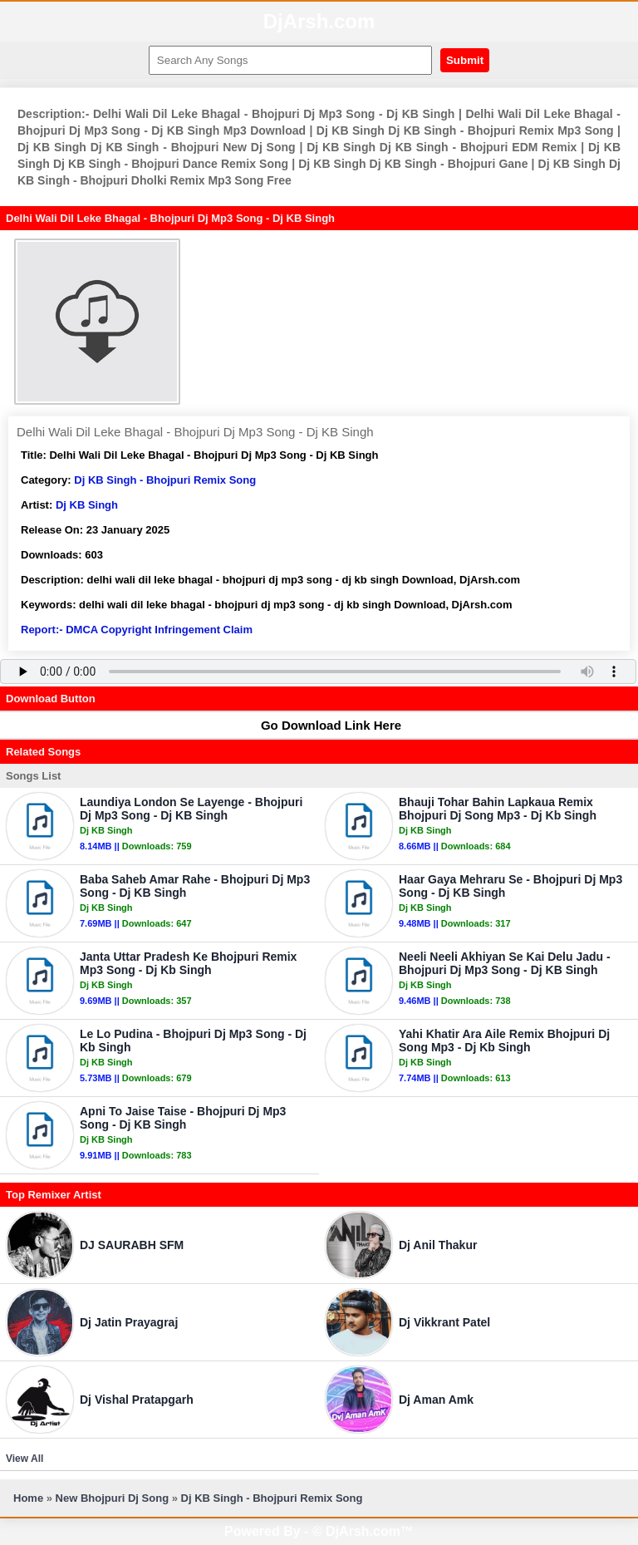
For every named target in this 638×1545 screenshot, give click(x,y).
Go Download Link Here (323, 725)
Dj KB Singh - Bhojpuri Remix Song (165, 480)
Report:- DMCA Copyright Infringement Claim (137, 629)
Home (28, 1498)
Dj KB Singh (87, 505)
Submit (464, 60)
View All (24, 1458)
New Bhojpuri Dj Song (112, 1498)
